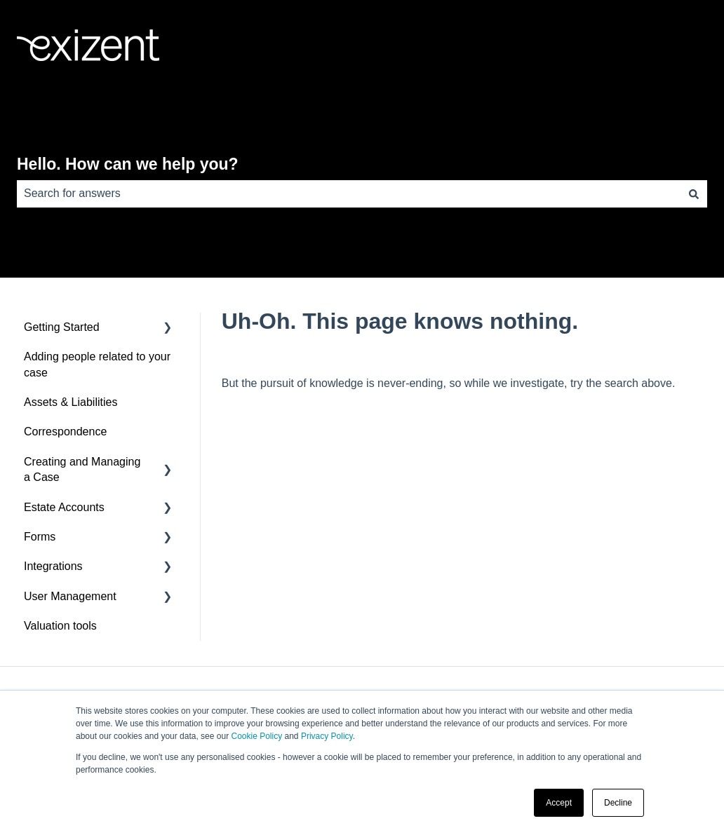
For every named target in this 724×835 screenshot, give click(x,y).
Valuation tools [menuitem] (60, 626)
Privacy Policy (327, 736)
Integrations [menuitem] (53, 566)
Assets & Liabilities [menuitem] (70, 402)
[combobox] (349, 193)
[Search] (694, 193)
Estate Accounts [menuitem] (64, 507)
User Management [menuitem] (70, 596)
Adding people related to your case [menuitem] (97, 364)
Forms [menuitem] (39, 537)
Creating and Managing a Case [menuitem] (82, 469)
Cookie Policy (256, 736)
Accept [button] (559, 803)
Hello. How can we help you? (128, 164)
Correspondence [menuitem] (65, 431)
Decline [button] (618, 803)
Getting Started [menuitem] (62, 327)
